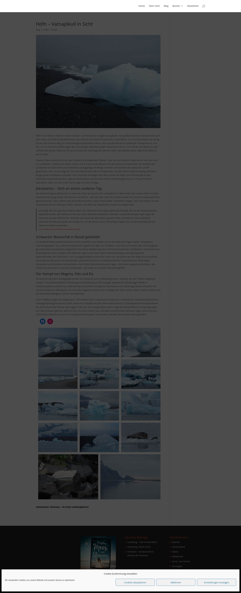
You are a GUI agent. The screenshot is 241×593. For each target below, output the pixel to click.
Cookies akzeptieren (135, 582)
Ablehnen (176, 582)
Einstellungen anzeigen (216, 582)
